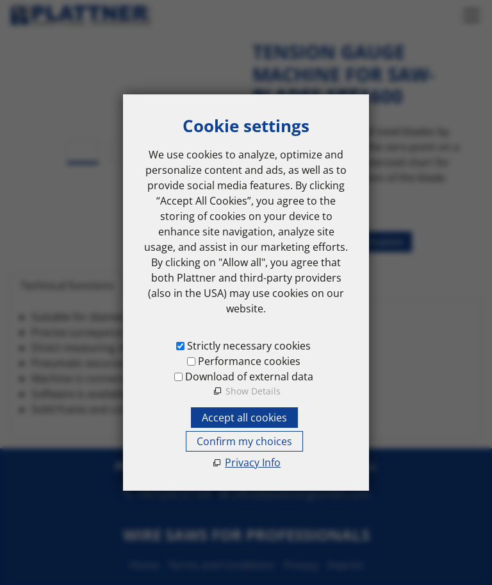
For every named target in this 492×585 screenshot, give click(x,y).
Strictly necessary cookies (249, 346)
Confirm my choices (244, 441)
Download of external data (249, 376)
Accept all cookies (244, 418)
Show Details (253, 391)
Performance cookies (249, 361)
